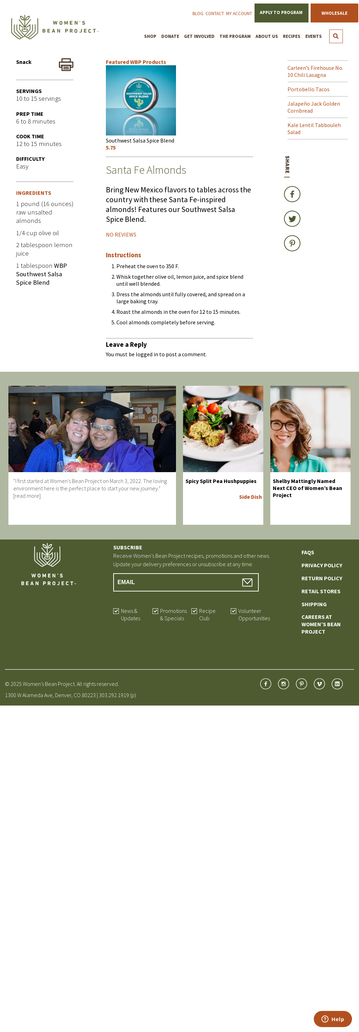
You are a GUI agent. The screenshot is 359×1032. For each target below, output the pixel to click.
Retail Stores (321, 591)
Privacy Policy (322, 565)
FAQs (308, 552)
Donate (170, 36)
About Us (267, 36)
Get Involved (199, 36)
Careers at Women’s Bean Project (321, 624)
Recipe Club (207, 614)
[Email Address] (186, 582)
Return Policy (322, 578)
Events (313, 36)
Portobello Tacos (308, 89)
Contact (214, 13)
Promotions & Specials (173, 614)
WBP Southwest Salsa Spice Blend (41, 274)
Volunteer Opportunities (254, 614)
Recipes (291, 36)
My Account (239, 13)
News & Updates (130, 614)
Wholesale (334, 13)
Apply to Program (281, 12)
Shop (150, 36)
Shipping (314, 604)
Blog (197, 13)
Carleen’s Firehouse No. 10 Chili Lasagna (315, 71)
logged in (147, 354)
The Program (235, 36)
